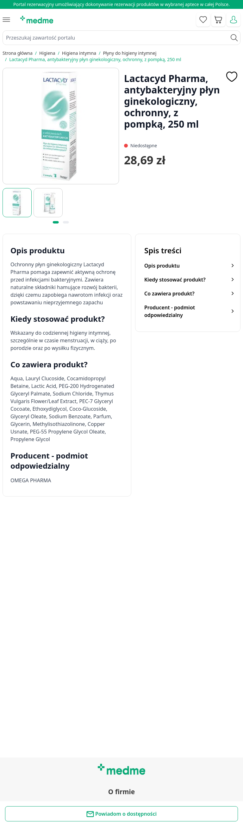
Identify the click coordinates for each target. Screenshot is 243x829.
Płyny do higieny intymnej (129, 53)
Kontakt (121, 646)
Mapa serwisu (121, 728)
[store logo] (36, 19)
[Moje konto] (233, 20)
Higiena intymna (79, 53)
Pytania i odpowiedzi (121, 743)
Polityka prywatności (121, 796)
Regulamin (121, 661)
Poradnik (121, 714)
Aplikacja (121, 757)
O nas (121, 675)
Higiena (47, 53)
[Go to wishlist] (203, 20)
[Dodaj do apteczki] (231, 76)
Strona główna (18, 53)
